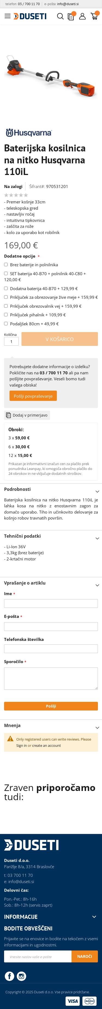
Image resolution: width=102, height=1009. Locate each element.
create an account (46, 745)
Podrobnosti (17, 489)
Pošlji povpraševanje (33, 396)
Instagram (21, 976)
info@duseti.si (68, 4)
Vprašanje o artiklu (25, 583)
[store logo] (30, 16)
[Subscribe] (85, 956)
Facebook (9, 976)
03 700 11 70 (20, 875)
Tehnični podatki (22, 536)
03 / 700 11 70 (29, 4)
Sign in (21, 745)
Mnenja (12, 725)
